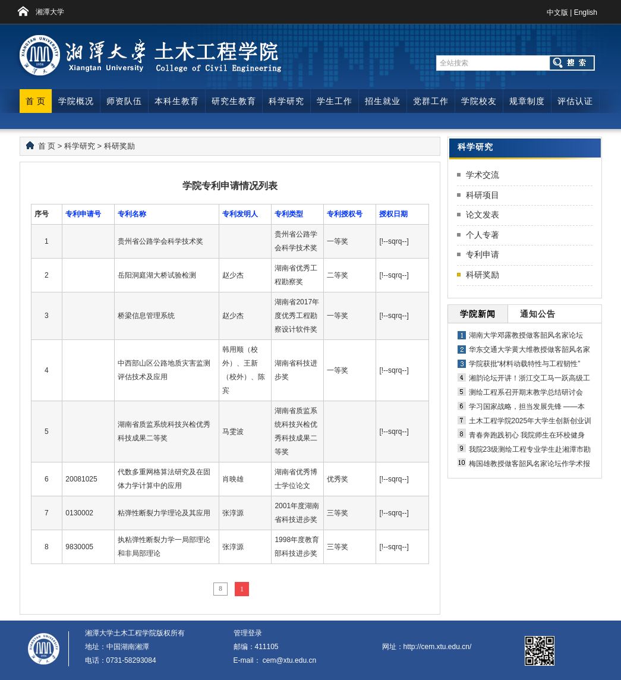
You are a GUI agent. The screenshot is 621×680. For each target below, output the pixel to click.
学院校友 (479, 101)
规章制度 (527, 101)
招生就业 (383, 101)
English (585, 12)
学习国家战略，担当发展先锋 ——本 (527, 406)
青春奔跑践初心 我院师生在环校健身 (527, 435)
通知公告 (538, 314)
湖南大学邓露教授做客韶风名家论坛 (526, 335)
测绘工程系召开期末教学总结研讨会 (526, 392)
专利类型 (289, 214)
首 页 (36, 101)
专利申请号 (83, 214)
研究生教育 (234, 101)
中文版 (557, 12)
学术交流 (482, 175)
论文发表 (482, 214)
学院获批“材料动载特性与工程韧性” (525, 364)
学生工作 (334, 101)
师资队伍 (124, 101)
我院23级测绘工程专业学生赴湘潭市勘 (530, 449)
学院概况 (76, 101)
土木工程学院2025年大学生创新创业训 (530, 421)
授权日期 (393, 214)
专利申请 (482, 254)
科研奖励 (119, 145)
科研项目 (482, 195)
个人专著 (482, 235)
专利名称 (132, 214)
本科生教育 (177, 101)
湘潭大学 (50, 12)
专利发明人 (240, 214)
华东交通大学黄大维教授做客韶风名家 (529, 349)
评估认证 (575, 101)
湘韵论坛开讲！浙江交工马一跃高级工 (529, 378)
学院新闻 (478, 314)
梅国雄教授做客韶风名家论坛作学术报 (529, 463)
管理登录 (248, 633)
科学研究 (286, 101)
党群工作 (431, 101)
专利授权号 (344, 214)
